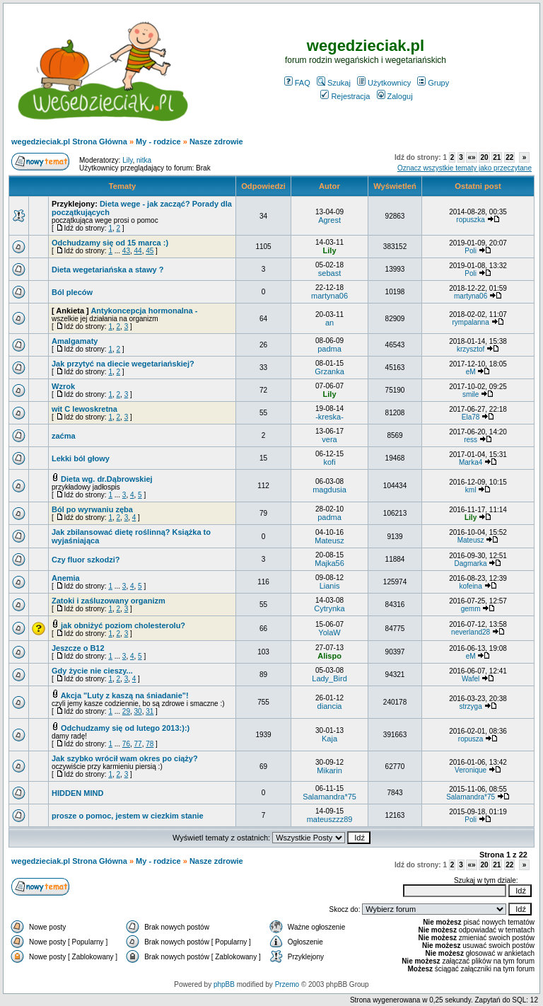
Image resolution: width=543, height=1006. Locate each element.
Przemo (287, 984)
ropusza (471, 739)
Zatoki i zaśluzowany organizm (108, 600)
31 (149, 711)
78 (149, 744)
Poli (471, 251)
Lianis (330, 586)
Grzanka (329, 371)
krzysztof (470, 349)
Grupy (433, 83)
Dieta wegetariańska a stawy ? (107, 269)
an (329, 322)
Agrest (329, 220)
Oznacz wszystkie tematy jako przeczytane (464, 168)
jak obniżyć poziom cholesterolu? (123, 625)
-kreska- (329, 416)
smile (470, 394)
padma (329, 349)
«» (471, 157)
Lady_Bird (329, 678)
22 (509, 157)
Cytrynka (329, 608)
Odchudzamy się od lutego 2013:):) (125, 728)
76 (126, 744)
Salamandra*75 (329, 796)
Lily (127, 160)
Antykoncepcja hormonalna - (143, 310)
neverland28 (470, 632)
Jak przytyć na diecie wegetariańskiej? (123, 363)
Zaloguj (395, 96)
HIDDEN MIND (77, 793)
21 (497, 157)
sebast (329, 273)
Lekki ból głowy (81, 458)
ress (470, 440)
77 (138, 744)
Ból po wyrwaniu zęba (92, 509)
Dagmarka (471, 563)
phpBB (224, 984)
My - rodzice (158, 141)
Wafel (470, 679)
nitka (143, 160)
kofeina (470, 586)
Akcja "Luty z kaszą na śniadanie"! (125, 695)
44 (138, 251)
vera (329, 439)
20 (484, 157)
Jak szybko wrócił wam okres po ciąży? (125, 758)
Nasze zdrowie (216, 141)
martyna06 (329, 295)
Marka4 (470, 462)
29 (126, 711)
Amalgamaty (75, 341)
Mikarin (329, 770)
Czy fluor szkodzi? (86, 559)
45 (149, 251)
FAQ (297, 83)
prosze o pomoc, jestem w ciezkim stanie (128, 815)
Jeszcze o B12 (78, 648)
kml (471, 490)
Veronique (470, 770)
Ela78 (471, 417)
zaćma (64, 436)
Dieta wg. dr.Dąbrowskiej (107, 479)
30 (138, 711)
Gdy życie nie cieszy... (92, 670)
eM (471, 372)
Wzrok (63, 386)
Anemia (66, 578)
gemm (471, 609)
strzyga (470, 706)
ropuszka (470, 220)
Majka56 (329, 563)
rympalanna (470, 322)
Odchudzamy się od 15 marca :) (110, 242)
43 (126, 251)
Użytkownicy (384, 83)
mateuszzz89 (330, 819)
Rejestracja (345, 96)
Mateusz (329, 540)
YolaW (329, 632)
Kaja (329, 738)
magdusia (329, 489)
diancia (329, 706)
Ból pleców (72, 292)
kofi (329, 462)
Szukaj (334, 83)
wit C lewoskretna (84, 409)
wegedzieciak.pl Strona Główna (69, 141)
